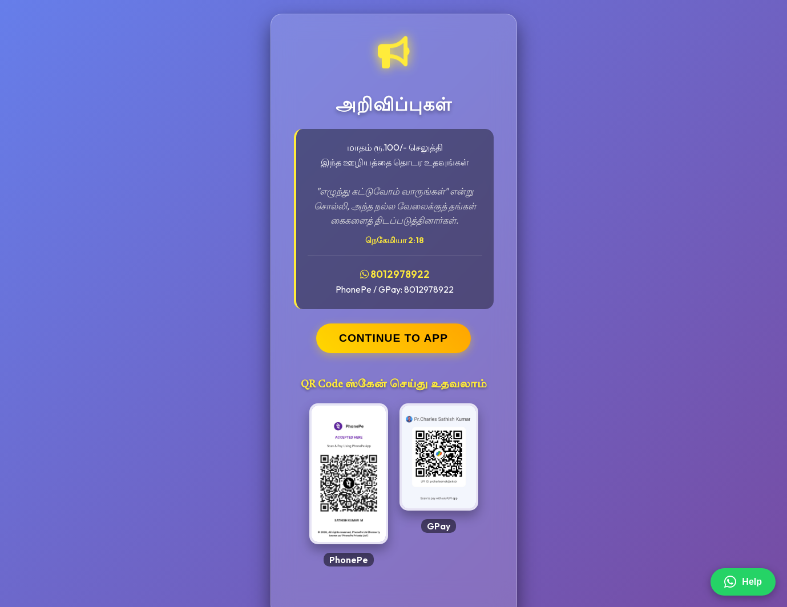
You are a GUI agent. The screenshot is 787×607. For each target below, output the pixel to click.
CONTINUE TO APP (393, 338)
